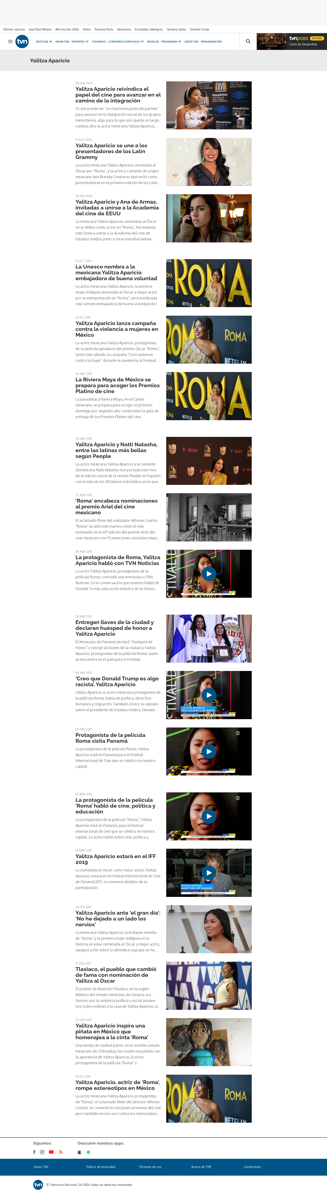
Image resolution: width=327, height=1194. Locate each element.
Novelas (153, 41)
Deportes (80, 41)
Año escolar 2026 (67, 29)
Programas (171, 41)
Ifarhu (87, 29)
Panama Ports (104, 29)
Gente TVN (191, 41)
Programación (211, 41)
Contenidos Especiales (126, 41)
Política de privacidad (100, 1167)
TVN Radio (99, 41)
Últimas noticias (14, 29)
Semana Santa (176, 29)
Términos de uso (150, 1167)
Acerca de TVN (201, 1167)
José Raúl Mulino (40, 29)
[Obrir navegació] (10, 41)
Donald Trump (199, 29)
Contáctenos (252, 1167)
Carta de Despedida (303, 44)
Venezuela (124, 29)
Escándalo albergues (149, 29)
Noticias (44, 41)
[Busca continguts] (248, 41)
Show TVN (62, 41)
